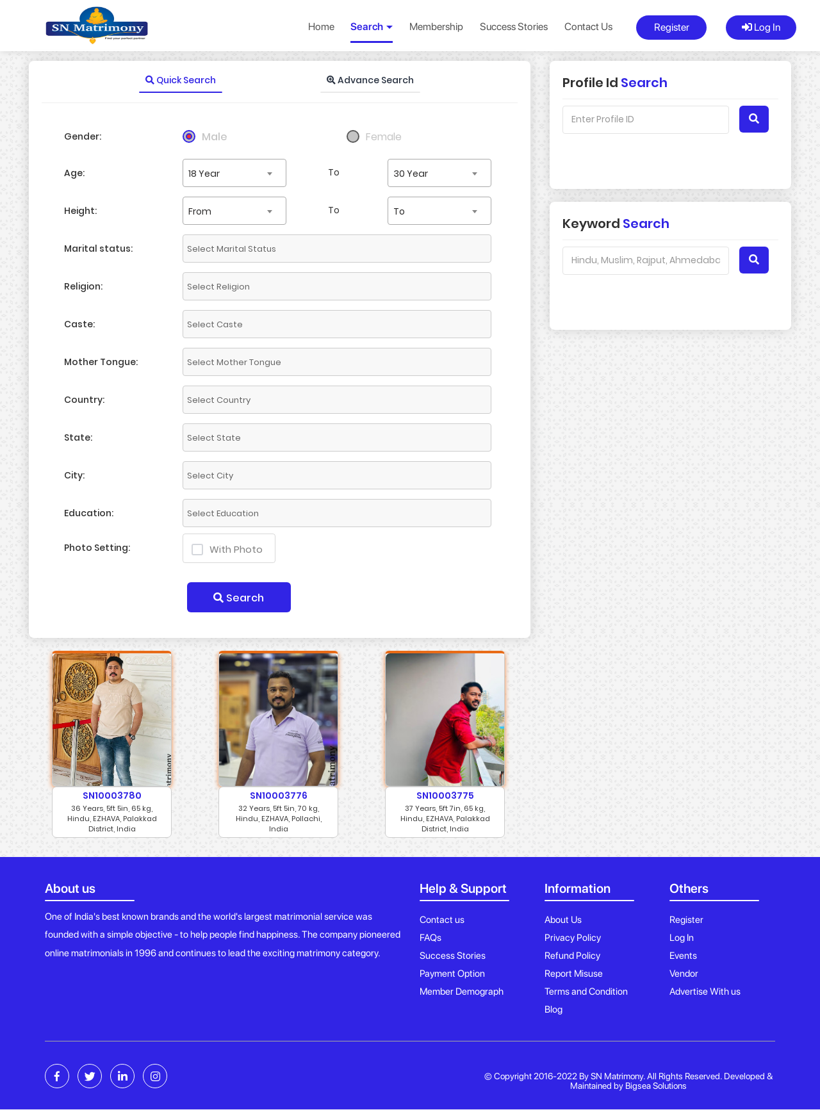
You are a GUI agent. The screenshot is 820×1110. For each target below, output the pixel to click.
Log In (761, 27)
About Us (563, 920)
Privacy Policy (573, 937)
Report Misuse (574, 973)
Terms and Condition (586, 991)
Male (214, 136)
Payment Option (452, 973)
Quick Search (180, 80)
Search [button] (371, 26)
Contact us (442, 920)
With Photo (227, 549)
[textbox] (298, 248)
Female (384, 136)
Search (238, 598)
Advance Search (370, 80)
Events (683, 955)
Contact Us (588, 26)
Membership (436, 26)
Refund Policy (572, 955)
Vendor (683, 973)
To (334, 172)
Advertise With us (705, 991)
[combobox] (234, 173)
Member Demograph (462, 991)
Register (671, 27)
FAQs (430, 937)
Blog (553, 1009)
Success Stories (514, 26)
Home (321, 26)
